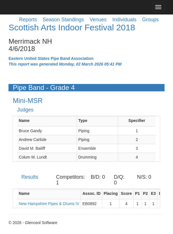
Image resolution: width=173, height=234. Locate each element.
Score (126, 193)
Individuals (124, 19)
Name (24, 120)
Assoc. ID (91, 193)
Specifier (137, 120)
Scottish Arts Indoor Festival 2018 (71, 27)
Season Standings (63, 19)
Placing (111, 193)
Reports (28, 19)
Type (82, 120)
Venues (98, 19)
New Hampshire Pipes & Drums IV (49, 203)
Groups (150, 19)
